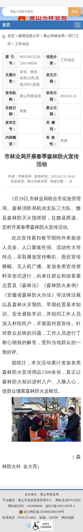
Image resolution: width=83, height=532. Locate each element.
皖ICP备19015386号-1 (60, 506)
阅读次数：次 (61, 181)
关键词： (51, 126)
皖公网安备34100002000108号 (41, 511)
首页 (6, 25)
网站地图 (68, 517)
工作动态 (22, 44)
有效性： (51, 141)
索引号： (10, 60)
